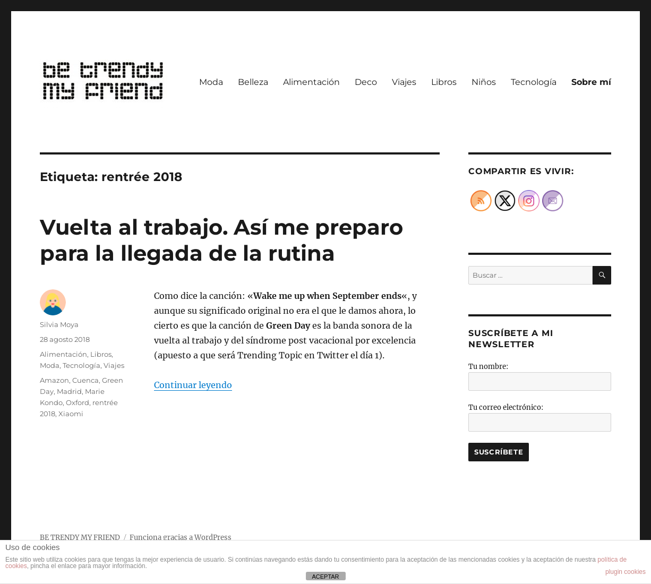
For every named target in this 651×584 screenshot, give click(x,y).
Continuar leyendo (193, 385)
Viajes (404, 82)
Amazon (54, 380)
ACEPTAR (325, 576)
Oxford (77, 402)
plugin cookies (625, 572)
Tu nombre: (488, 366)
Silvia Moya (59, 324)
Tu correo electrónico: (505, 407)
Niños (484, 82)
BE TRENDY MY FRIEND (80, 537)
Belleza (253, 82)
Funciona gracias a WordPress (181, 537)
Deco (366, 82)
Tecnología (533, 82)
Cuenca (85, 380)
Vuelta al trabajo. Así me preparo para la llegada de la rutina (221, 240)
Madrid (69, 391)
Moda (211, 82)
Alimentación (311, 82)
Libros (444, 82)
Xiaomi (70, 413)
